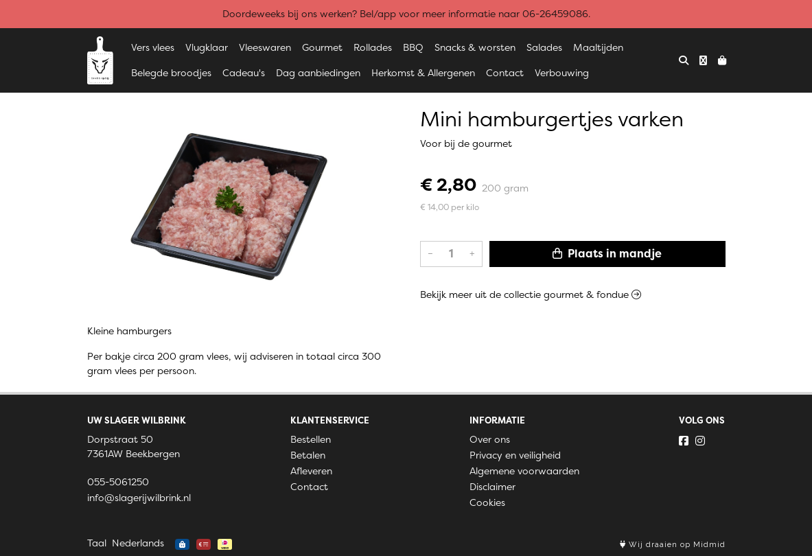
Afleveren (311, 471)
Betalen (307, 455)
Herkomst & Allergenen (423, 73)
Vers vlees (152, 47)
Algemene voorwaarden (524, 471)
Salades (544, 47)
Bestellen (310, 439)
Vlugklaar (206, 47)
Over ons (489, 439)
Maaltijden (598, 47)
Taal (96, 543)
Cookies (487, 502)
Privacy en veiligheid (515, 455)
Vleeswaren (265, 47)
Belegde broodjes (171, 73)
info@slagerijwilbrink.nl (139, 497)
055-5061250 (118, 482)
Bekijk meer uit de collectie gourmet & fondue (530, 294)
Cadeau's (243, 73)
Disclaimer (492, 486)
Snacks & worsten (474, 47)
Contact (505, 73)
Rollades (372, 47)
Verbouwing (562, 73)
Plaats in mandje (607, 253)
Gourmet (322, 47)
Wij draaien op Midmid (673, 544)
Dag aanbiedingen (318, 73)
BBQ (413, 47)
